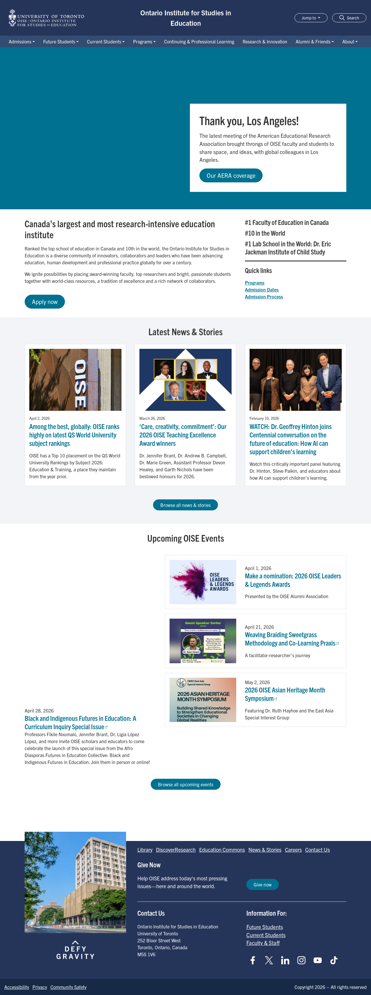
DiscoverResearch (176, 849)
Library (144, 849)
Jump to (309, 17)
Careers (293, 849)
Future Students (59, 41)
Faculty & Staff (263, 942)
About (348, 41)
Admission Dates (262, 289)
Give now (263, 884)
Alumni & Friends (313, 41)
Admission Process (264, 296)
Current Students (104, 41)
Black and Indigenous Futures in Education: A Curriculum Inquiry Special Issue (80, 722)
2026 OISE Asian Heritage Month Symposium (285, 693)
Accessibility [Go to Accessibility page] (16, 987)
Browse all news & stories (185, 505)
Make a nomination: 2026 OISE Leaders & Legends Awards (293, 579)
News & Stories (264, 849)
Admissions (20, 41)
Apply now (45, 301)
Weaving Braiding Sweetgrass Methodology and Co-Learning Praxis (292, 638)
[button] (349, 17)
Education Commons (222, 849)
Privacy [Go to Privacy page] (39, 987)
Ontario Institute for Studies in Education (185, 17)
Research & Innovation (265, 41)
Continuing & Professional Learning (199, 41)
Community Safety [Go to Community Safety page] (68, 987)
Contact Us (317, 849)
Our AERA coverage (231, 175)
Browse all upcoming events (185, 784)
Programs (142, 41)
